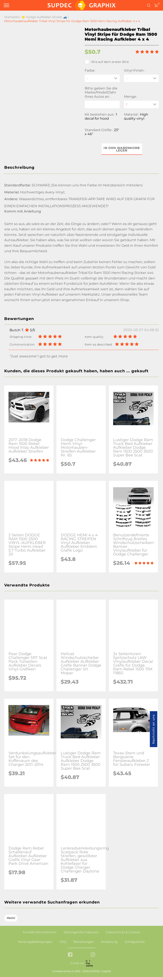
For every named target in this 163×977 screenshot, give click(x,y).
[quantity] (141, 104)
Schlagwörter (135, 942)
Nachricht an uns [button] (153, 729)
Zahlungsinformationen (81, 932)
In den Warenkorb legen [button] (122, 149)
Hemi (11, 918)
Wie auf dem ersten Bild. (107, 61)
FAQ (63, 942)
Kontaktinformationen (39, 932)
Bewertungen (83, 942)
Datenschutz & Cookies (123, 932)
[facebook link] (70, 955)
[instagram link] (93, 955)
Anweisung (109, 942)
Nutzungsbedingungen (35, 942)
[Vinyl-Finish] (141, 78)
